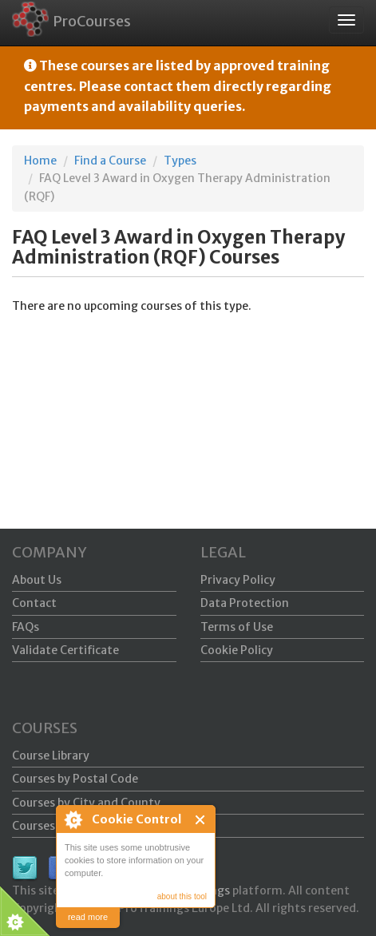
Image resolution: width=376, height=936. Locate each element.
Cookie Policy (236, 650)
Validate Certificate (65, 650)
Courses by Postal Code (75, 778)
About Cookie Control (73, 819)
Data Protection (244, 603)
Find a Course (110, 160)
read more (88, 917)
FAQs (25, 627)
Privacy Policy (237, 580)
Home (40, 160)
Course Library (50, 755)
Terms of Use (236, 627)
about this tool (182, 896)
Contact (34, 603)
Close (201, 820)
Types (180, 160)
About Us (36, 580)
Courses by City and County (86, 802)
